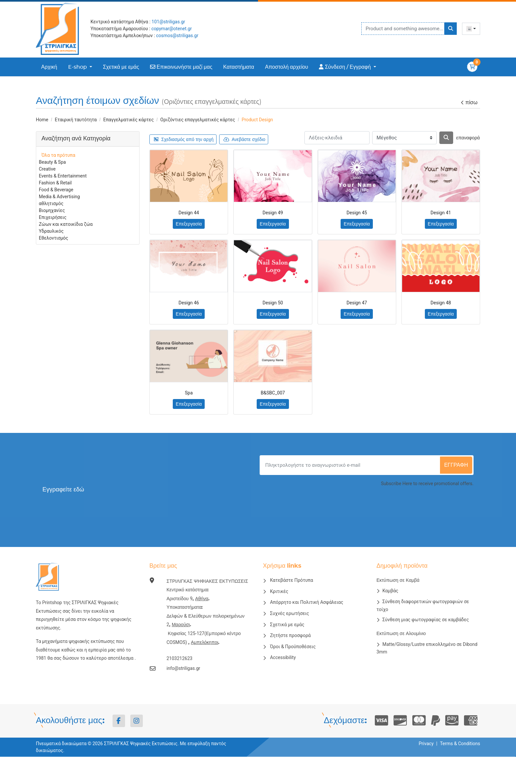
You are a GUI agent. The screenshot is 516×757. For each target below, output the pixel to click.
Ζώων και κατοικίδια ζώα (66, 224)
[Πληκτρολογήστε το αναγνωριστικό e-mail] (350, 465)
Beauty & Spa (52, 162)
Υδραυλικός (51, 231)
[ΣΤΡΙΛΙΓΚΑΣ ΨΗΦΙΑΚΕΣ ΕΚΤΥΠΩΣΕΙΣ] (60, 29)
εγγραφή (456, 465)
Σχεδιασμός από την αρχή (184, 139)
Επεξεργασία (188, 224)
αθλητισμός (51, 203)
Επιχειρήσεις (52, 217)
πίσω (468, 103)
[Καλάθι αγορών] (472, 66)
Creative (47, 169)
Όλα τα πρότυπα (58, 155)
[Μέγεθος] (404, 138)
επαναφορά (468, 138)
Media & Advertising (59, 196)
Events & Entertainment (63, 175)
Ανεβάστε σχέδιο (246, 139)
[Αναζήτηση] (446, 137)
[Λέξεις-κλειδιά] (337, 138)
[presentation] (424, 505)
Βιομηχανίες (52, 210)
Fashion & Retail (55, 182)
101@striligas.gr (168, 21)
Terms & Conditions (460, 743)
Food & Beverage (56, 189)
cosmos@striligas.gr (177, 35)
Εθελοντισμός (53, 238)
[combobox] (471, 29)
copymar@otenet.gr (171, 28)
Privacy (426, 743)
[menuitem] (49, 67)
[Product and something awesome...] (409, 28)
